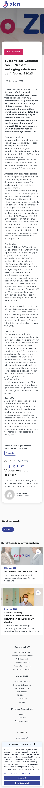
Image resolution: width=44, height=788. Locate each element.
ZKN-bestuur (22, 692)
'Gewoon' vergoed (22, 662)
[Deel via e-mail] (22, 466)
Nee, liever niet (22, 783)
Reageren (8, 529)
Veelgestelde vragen (22, 666)
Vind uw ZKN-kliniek (22, 652)
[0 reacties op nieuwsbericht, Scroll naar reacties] (12, 461)
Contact (22, 702)
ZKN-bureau (22, 695)
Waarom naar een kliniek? (22, 656)
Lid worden (22, 699)
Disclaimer (22, 718)
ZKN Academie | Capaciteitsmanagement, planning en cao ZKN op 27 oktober (19, 617)
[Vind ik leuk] (6, 461)
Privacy (22, 714)
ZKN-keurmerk (22, 659)
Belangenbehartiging (22, 685)
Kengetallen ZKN (22, 688)
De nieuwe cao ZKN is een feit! (21, 571)
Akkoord (22, 778)
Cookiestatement (22, 721)
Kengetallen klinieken (22, 669)
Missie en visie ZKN (22, 682)
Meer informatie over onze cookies (18, 773)
